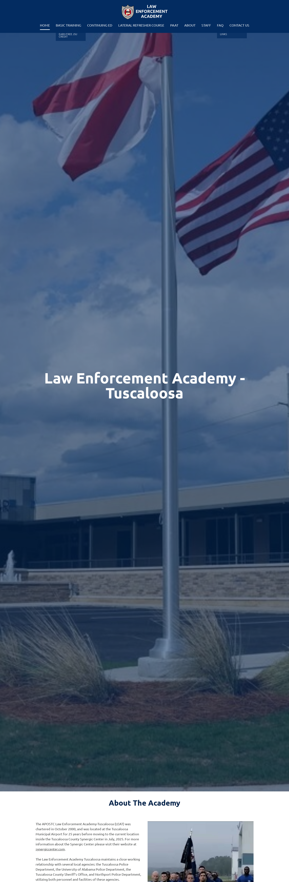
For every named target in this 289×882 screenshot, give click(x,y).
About (190, 25)
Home (45, 25)
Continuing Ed (99, 25)
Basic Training (68, 25)
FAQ (220, 25)
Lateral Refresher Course (141, 25)
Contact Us (239, 25)
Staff (206, 25)
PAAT (174, 25)
